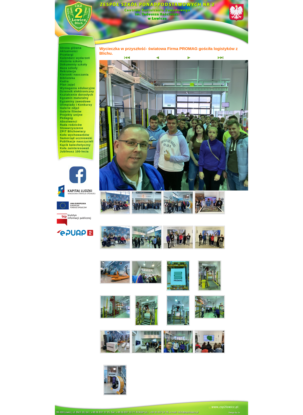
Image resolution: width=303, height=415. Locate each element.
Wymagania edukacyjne (77, 88)
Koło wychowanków (74, 134)
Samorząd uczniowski (76, 138)
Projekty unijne (71, 114)
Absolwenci (68, 121)
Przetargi (66, 54)
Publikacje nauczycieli (76, 141)
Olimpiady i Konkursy (76, 104)
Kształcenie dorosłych (76, 94)
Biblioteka (67, 78)
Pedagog (66, 118)
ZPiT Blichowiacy (73, 131)
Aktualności (69, 51)
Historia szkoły (71, 61)
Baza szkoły (69, 68)
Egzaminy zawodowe (75, 101)
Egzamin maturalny (74, 97)
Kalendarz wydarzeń (75, 58)
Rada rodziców (71, 124)
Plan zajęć (67, 84)
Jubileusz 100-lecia (74, 151)
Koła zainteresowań (74, 148)
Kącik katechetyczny (75, 144)
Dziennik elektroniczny (77, 91)
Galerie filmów (71, 111)
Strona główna (71, 47)
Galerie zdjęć (69, 108)
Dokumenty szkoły (73, 64)
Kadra (64, 81)
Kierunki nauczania (74, 74)
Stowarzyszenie (71, 128)
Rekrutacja (68, 71)
